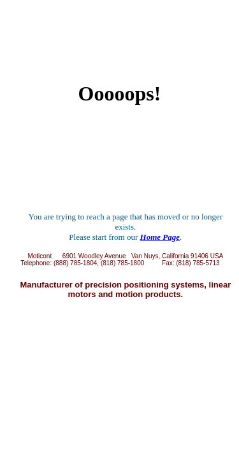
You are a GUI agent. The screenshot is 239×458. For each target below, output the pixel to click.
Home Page (160, 237)
